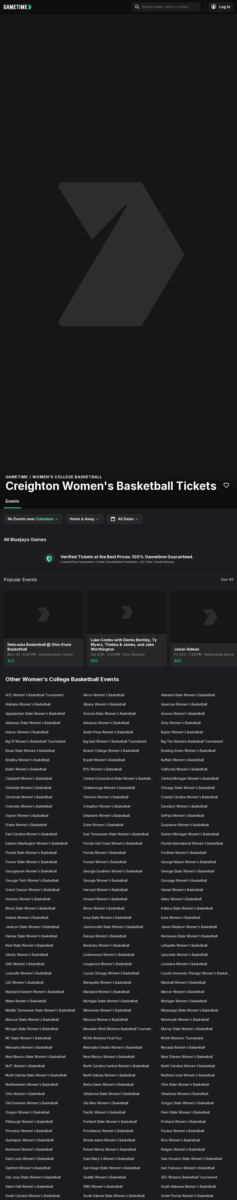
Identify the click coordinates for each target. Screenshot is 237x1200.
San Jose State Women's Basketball (33, 1177)
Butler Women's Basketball (26, 769)
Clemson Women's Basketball (105, 797)
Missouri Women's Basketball (105, 1019)
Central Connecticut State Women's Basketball (118, 778)
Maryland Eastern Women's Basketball (35, 992)
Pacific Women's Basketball (104, 1112)
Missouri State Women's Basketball (32, 1019)
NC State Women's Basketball (28, 1038)
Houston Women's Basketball (28, 899)
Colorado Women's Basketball (29, 806)
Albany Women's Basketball (104, 704)
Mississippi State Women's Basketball (189, 1010)
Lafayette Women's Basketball (184, 945)
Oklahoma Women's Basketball (184, 1094)
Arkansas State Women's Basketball (33, 723)
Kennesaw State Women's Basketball (189, 936)
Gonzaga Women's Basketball (184, 880)
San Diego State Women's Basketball (111, 1168)
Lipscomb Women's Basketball (184, 955)
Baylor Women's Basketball (182, 732)
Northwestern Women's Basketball (32, 1084)
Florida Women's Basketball (104, 853)
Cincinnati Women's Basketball (29, 797)
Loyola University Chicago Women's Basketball (197, 973)
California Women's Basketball (184, 769)
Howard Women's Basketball (105, 899)
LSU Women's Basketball (25, 982)
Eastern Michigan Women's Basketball (190, 834)
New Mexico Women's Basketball (108, 1057)
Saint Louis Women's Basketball (30, 1159)
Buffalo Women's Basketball (182, 760)
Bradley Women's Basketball (27, 760)
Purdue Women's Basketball (182, 1131)
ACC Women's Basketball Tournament (34, 695)
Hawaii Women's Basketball (182, 890)
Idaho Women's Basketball (181, 899)
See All (227, 579)
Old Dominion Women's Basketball (32, 1103)
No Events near (33, 519)
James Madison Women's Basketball (189, 927)
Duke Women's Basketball (103, 825)
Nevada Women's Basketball (183, 1047)
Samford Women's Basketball (28, 1168)
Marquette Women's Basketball (107, 982)
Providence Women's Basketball (108, 1131)
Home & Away (84, 519)
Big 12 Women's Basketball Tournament (35, 741)
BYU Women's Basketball (102, 769)
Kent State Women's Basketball (29, 945)
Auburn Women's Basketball (27, 732)
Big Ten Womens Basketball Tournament (192, 741)
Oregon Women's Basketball (27, 1112)
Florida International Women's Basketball (192, 843)
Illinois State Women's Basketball (30, 908)
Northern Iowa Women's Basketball (188, 1075)
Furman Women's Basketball (104, 862)
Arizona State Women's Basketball (109, 713)
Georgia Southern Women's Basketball (112, 871)
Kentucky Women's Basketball (106, 945)
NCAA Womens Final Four (102, 1038)
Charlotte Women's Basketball (28, 788)
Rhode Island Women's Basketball (109, 1140)
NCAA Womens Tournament (182, 1038)
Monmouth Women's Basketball (185, 1019)
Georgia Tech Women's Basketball (32, 880)
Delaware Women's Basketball (106, 815)
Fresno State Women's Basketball (31, 862)
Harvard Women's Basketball (105, 890)
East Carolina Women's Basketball (31, 834)
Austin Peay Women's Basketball (108, 732)
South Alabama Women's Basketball (188, 1186)
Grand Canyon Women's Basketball (32, 890)
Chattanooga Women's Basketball (109, 788)
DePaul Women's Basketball (182, 815)
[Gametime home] (20, 6)
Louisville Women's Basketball (28, 973)
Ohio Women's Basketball (25, 1094)
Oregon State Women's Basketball (187, 1103)
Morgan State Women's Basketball (32, 1029)
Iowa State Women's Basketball (107, 917)
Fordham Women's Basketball (183, 853)
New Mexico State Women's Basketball (35, 1057)
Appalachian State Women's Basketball (35, 713)
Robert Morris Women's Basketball (109, 1149)
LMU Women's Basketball (25, 964)
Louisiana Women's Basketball (184, 964)
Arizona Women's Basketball (183, 713)
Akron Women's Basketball (103, 695)
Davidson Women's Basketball (184, 806)
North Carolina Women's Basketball (188, 1066)
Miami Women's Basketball (26, 1001)
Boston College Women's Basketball (111, 751)
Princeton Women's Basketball (29, 1131)
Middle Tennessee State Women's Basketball (40, 1010)
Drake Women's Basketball (26, 825)
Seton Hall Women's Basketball (29, 1186)
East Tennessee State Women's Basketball (116, 834)
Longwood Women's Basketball (107, 964)
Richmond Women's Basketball (29, 1149)
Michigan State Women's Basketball (110, 1001)
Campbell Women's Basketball (29, 778)
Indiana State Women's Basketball (187, 908)
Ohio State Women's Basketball (185, 1084)
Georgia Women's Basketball (105, 880)
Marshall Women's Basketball (183, 982)
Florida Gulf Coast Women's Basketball (112, 843)
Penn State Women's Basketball (185, 1112)
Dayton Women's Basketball (27, 815)
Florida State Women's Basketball (31, 853)
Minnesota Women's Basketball (107, 1010)
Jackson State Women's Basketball (32, 927)
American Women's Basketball (184, 704)
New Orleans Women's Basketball (187, 1057)
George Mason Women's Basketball (188, 862)
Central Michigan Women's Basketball (189, 778)
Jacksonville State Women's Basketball (113, 927)
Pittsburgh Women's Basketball (29, 1121)
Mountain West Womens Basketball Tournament (119, 1029)
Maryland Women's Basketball (106, 992)
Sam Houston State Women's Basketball (191, 1159)
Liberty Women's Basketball (27, 955)
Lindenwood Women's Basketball (108, 955)
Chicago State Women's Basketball (188, 788)
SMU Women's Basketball (102, 1186)
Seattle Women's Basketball (104, 1177)
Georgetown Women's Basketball (31, 871)
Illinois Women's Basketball (103, 908)
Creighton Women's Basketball (106, 806)
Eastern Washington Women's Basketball (37, 843)
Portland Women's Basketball (183, 1121)
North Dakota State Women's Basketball (36, 1075)
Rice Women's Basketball (180, 1140)
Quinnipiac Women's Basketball (29, 1140)
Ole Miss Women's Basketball (105, 1103)
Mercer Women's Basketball (182, 992)
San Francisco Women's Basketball (188, 1168)
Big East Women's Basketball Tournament (115, 741)
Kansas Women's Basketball (104, 936)
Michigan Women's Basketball (184, 1001)
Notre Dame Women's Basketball (108, 1084)
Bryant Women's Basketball (104, 760)
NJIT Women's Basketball (25, 1066)
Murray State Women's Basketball (186, 1029)
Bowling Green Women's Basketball (188, 751)
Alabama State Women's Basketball (188, 695)
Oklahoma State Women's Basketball (111, 1094)
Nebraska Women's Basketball (29, 1047)
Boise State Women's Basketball (30, 751)
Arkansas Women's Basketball (106, 723)
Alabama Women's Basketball (28, 704)
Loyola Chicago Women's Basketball (111, 973)
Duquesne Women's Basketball (185, 825)
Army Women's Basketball (181, 723)
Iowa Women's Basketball (180, 917)
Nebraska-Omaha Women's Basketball (112, 1047)
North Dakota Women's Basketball (109, 1075)
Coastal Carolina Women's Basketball (189, 797)
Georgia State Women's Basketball (187, 871)
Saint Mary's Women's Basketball (108, 1159)
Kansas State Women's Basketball (31, 936)
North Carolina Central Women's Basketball (116, 1066)
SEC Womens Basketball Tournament (189, 1177)
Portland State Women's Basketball (110, 1121)
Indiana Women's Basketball (27, 917)
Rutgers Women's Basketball (183, 1149)
